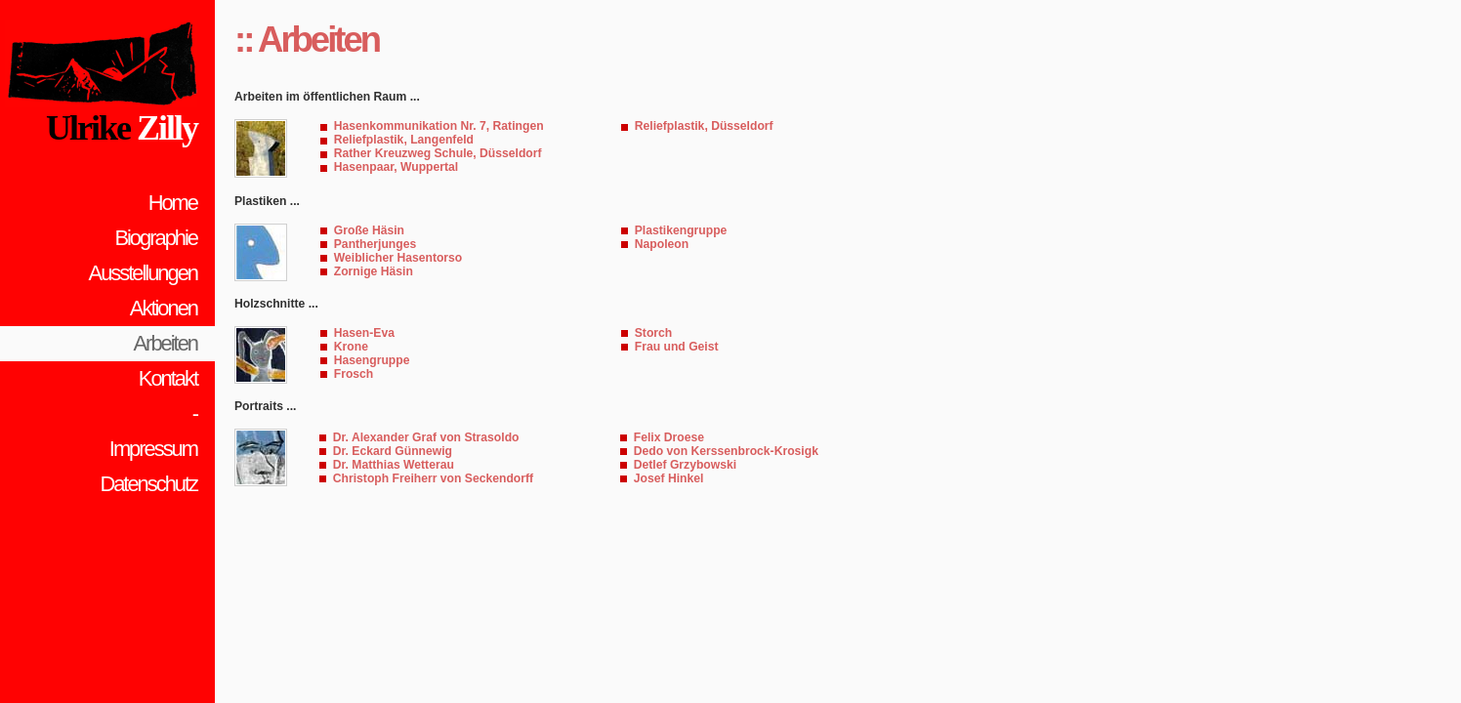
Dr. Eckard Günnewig (392, 451)
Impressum (153, 448)
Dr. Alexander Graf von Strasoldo (426, 437)
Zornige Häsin (373, 271)
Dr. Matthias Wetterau (393, 465)
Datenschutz (148, 484)
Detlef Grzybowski (685, 465)
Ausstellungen (143, 273)
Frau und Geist (677, 346)
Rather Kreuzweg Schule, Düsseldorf (438, 153)
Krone (351, 346)
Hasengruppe (372, 360)
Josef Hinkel (669, 478)
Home (172, 202)
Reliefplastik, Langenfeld (404, 139)
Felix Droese (669, 437)
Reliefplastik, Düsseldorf (704, 126)
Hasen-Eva (364, 333)
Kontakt (168, 378)
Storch (654, 333)
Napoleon (662, 244)
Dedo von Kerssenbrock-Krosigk (726, 451)
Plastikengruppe (681, 230)
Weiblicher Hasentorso (398, 258)
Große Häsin (369, 230)
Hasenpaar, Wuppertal (396, 167)
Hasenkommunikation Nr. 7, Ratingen (439, 126)
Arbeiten (165, 343)
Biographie (155, 238)
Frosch (354, 374)
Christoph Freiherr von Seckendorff (433, 478)
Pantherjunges (375, 244)
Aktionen (163, 308)
